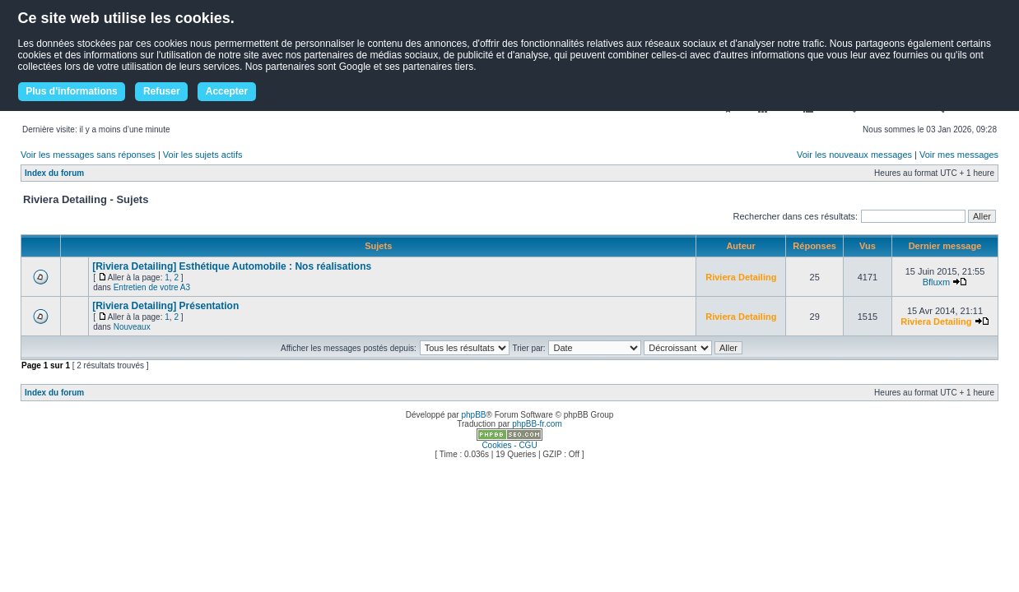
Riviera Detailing (740, 277)
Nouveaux (132, 326)
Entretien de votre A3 (152, 287)
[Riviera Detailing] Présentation (165, 306)
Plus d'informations (72, 91)
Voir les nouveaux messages (854, 155)
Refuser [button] (161, 91)
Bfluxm (937, 282)
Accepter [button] (227, 91)
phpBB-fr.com (537, 423)
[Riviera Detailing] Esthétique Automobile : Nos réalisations (231, 266)
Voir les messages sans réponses (88, 155)
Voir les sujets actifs (203, 155)
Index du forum (54, 173)
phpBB (473, 414)
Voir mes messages (958, 155)
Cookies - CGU (509, 445)
